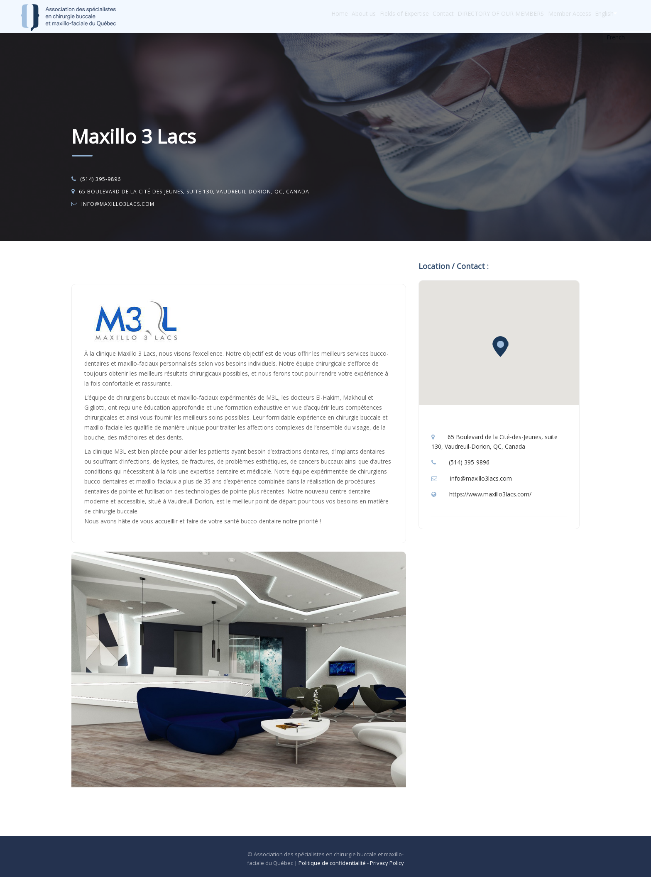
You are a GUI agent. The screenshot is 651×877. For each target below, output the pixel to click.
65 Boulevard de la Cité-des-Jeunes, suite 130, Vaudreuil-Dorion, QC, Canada (194, 191)
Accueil (89, 262)
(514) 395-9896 (100, 179)
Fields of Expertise (370, 17)
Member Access (556, 17)
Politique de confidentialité (332, 863)
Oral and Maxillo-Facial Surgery (148, 262)
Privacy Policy (387, 863)
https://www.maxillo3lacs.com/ (490, 494)
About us (323, 17)
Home (292, 17)
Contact (416, 17)
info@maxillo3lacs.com (117, 204)
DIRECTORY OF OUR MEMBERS (481, 17)
